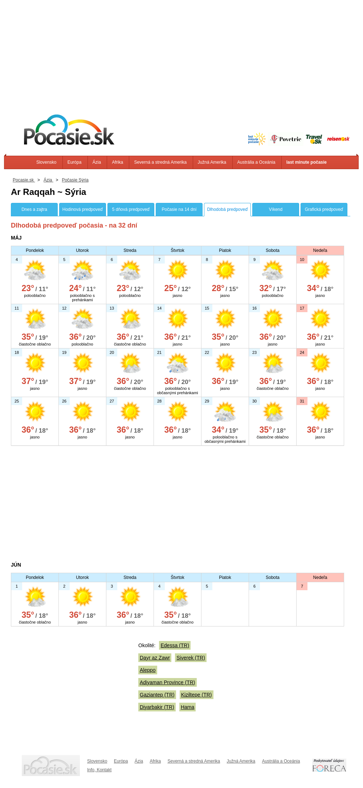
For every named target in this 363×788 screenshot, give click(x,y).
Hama (187, 707)
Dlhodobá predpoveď (227, 209)
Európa (75, 162)
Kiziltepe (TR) (196, 695)
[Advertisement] (181, 51)
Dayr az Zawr (155, 658)
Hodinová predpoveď (82, 209)
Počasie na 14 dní (179, 209)
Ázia (97, 162)
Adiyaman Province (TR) (167, 682)
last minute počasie (306, 162)
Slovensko (46, 162)
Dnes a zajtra (34, 209)
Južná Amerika (212, 162)
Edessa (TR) (174, 645)
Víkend (275, 209)
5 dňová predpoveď (131, 209)
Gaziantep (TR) (157, 695)
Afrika (117, 162)
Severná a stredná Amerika (160, 162)
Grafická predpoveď (324, 209)
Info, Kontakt (99, 769)
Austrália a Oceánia (256, 162)
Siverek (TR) (190, 658)
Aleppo (148, 670)
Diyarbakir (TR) (157, 707)
